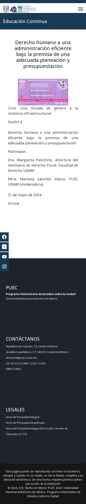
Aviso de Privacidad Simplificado (25, 422)
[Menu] (80, 9)
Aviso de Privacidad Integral (22, 417)
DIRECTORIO (13, 369)
